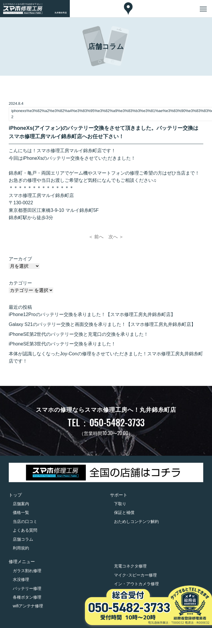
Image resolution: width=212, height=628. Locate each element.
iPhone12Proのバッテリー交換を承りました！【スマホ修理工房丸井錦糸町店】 (92, 314)
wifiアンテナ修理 (28, 606)
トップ (15, 494)
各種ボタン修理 (27, 597)
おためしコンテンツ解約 (136, 521)
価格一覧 (21, 512)
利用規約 (21, 548)
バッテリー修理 (27, 588)
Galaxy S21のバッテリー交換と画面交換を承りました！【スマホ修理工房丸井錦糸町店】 (102, 324)
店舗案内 (21, 503)
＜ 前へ (96, 236)
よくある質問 (25, 530)
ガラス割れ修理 (27, 570)
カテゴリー (20, 283)
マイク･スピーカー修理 (135, 575)
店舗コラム (23, 539)
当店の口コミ (25, 521)
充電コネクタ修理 (130, 566)
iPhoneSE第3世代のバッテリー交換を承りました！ (62, 343)
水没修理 (21, 579)
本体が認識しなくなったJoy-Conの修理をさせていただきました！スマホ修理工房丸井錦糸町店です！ (106, 357)
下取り (120, 503)
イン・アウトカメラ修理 (136, 583)
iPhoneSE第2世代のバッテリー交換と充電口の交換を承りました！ (78, 334)
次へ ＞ (116, 236)
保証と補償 (124, 512)
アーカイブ (20, 258)
